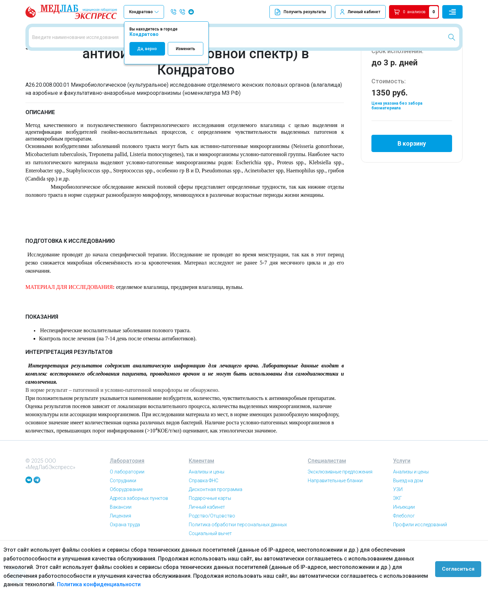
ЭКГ (397, 535)
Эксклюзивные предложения (340, 509)
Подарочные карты (210, 535)
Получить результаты (300, 12)
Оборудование (126, 527)
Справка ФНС (203, 518)
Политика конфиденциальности (77, 584)
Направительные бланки (335, 518)
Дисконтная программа (215, 527)
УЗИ (398, 527)
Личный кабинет (364, 11)
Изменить (185, 48)
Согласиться (461, 567)
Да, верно (147, 48)
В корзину (412, 177)
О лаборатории (127, 509)
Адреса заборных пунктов (139, 535)
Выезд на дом (408, 518)
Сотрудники (123, 518)
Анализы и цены (206, 509)
